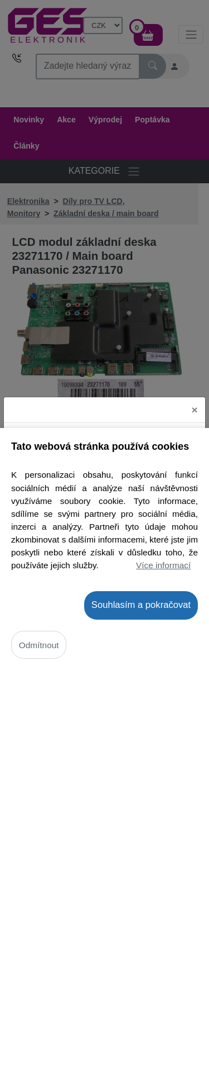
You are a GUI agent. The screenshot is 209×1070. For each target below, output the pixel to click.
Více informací (163, 565)
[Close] (194, 397)
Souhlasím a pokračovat (141, 605)
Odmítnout (39, 645)
